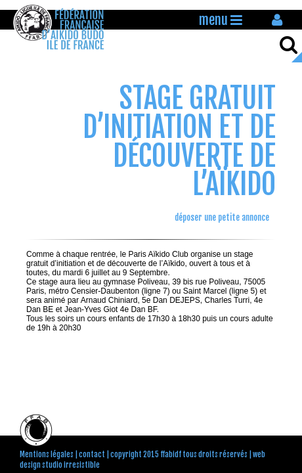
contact (92, 454)
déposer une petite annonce (222, 217)
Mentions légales (47, 454)
